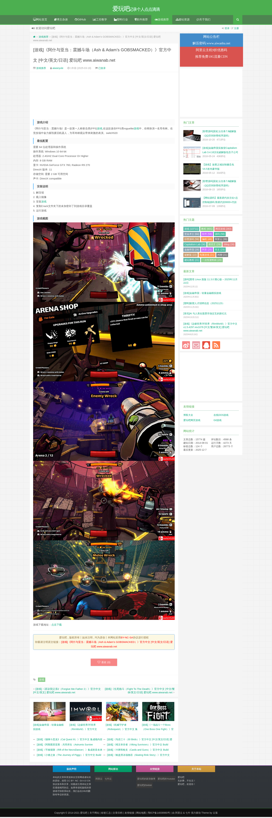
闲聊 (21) (222, 255)
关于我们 (203, 20)
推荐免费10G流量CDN (211, 57)
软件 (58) (207, 235)
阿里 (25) (207, 250)
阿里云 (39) (221, 240)
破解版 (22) (190, 255)
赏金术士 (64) (191, 235)
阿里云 (99, 780)
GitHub (80, 20)
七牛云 (108, 780)
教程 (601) (206, 229)
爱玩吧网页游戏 (191, 421)
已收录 (102, 69)
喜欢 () (103, 663)
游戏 (99, 129)
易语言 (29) (214, 245)
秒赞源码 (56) (191, 240)
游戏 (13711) (191, 229)
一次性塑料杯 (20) (212, 261)
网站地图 (141, 813)
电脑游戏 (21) (207, 255)
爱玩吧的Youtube (166, 780)
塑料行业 (121, 20)
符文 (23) (220, 250)
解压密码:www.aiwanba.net (211, 44)
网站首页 (40, 20)
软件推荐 (141, 20)
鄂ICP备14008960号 (159, 813)
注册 (236, 29)
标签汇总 (106, 813)
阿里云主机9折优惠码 (211, 51)
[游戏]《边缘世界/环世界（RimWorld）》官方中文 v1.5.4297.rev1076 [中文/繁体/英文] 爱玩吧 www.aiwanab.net (210, 328)
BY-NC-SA (127, 638)
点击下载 (56, 625)
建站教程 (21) (191, 261)
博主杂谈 (61, 20)
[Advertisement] (104, 96)
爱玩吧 (83, 813)
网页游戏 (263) (223, 229)
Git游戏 (218, 421)
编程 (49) (207, 240)
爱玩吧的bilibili (144, 786)
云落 (215, 813)
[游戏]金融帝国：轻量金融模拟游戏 (202, 294)
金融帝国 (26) (191, 250)
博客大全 (188, 416)
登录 (227, 29)
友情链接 (129, 813)
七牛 (187, 813)
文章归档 (117, 813)
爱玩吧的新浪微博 (146, 780)
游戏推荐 (162, 20)
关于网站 (94, 813)
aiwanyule (58, 69)
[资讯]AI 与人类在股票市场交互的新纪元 (205, 314)
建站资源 (183, 20)
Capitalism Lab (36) (194, 245)
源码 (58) (220, 235)
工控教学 (100, 20)
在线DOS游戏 (221, 416)
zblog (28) (229, 245)
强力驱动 (196, 813)
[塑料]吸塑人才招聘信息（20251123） (204, 304)
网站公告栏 (211, 37)
